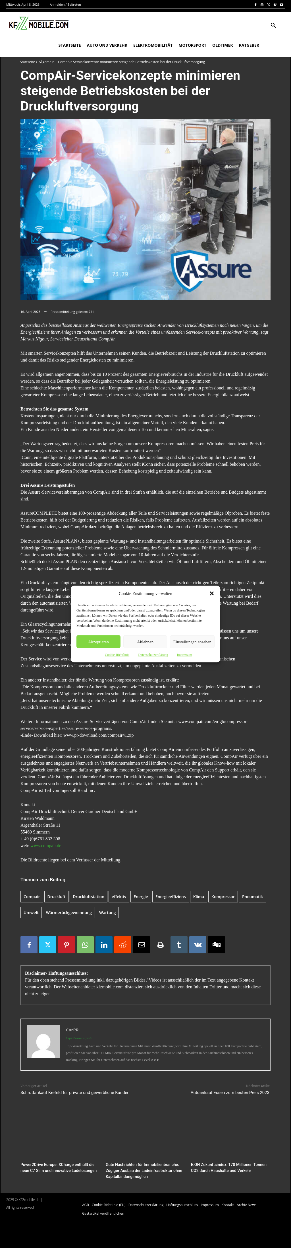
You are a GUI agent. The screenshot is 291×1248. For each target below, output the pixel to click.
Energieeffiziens (170, 896)
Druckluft (56, 896)
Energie (141, 896)
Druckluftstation (88, 896)
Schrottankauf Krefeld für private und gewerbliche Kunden (75, 1092)
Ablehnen (145, 641)
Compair (32, 896)
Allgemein (46, 61)
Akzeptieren (98, 641)
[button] (212, 593)
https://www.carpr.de (79, 1038)
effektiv (119, 896)
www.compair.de (45, 845)
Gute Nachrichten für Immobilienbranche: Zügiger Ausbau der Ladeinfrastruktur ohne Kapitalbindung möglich (141, 1170)
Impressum (184, 655)
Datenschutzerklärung (153, 655)
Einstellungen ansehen (192, 641)
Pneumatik (252, 896)
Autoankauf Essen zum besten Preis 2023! (231, 1092)
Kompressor (223, 896)
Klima (198, 896)
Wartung (107, 912)
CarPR (72, 1030)
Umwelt (31, 912)
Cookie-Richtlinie (117, 655)
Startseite (27, 61)
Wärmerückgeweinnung (69, 912)
